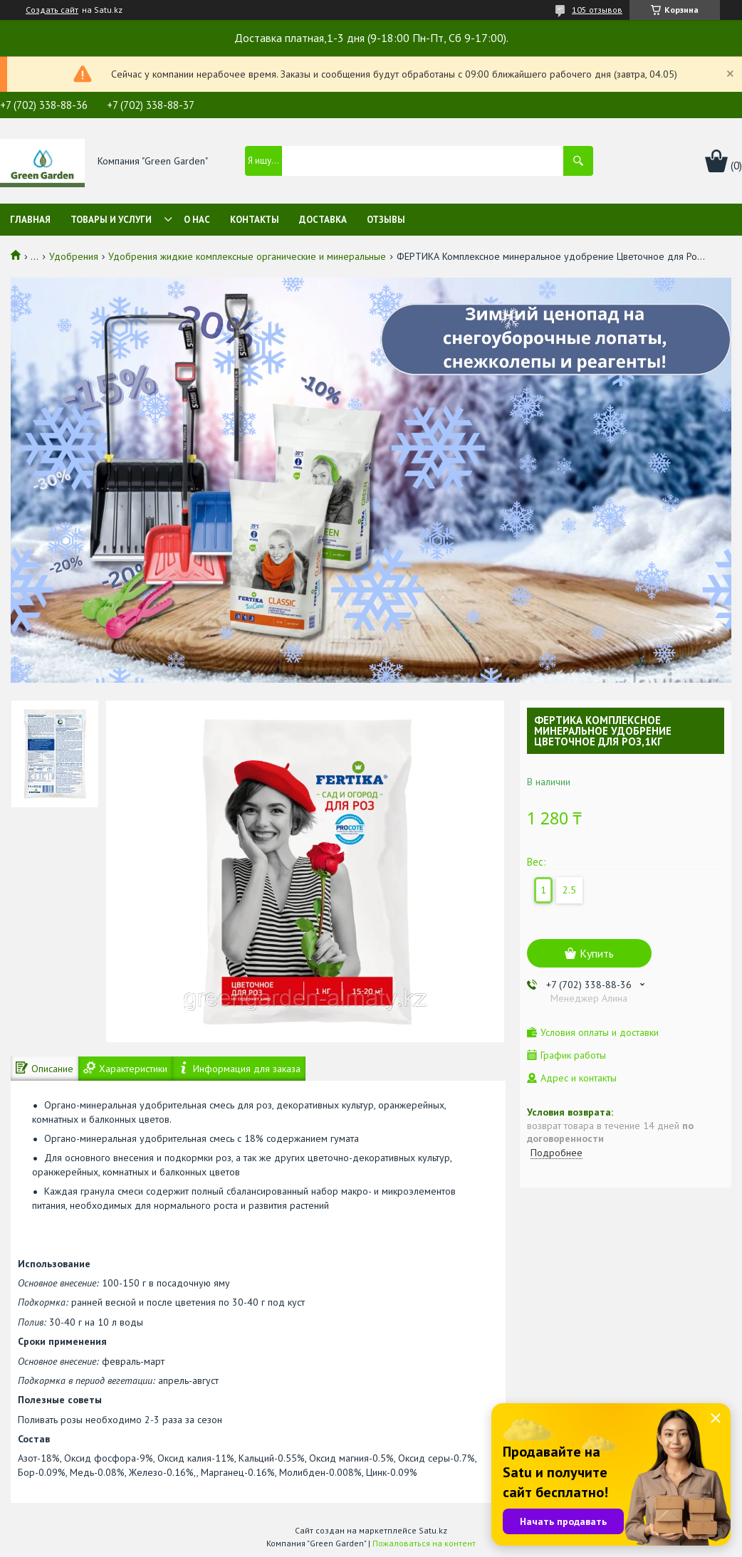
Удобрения (73, 256)
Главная (30, 220)
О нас (197, 220)
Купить (597, 953)
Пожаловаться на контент (424, 1543)
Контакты (254, 220)
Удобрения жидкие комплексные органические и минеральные (247, 256)
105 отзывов (597, 9)
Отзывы (386, 220)
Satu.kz (433, 1530)
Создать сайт (52, 10)
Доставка (323, 220)
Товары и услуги (111, 220)
